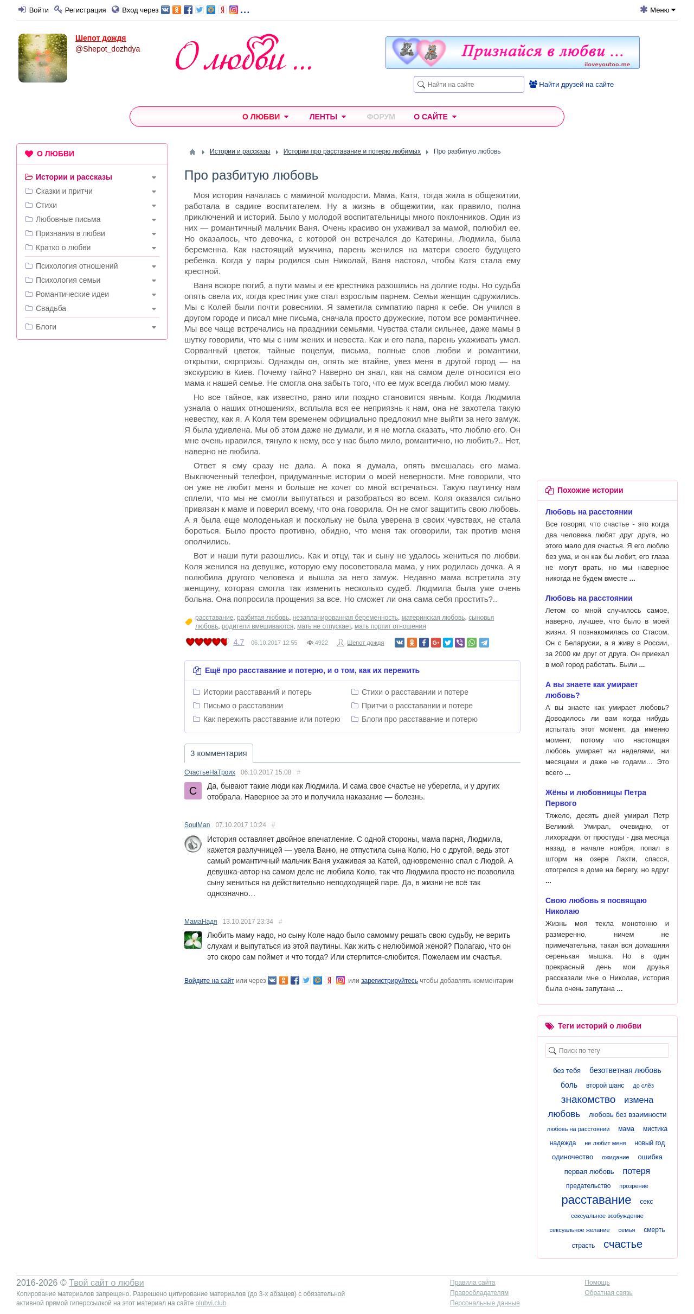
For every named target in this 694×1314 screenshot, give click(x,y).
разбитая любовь (263, 617)
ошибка (650, 1157)
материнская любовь (433, 617)
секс (646, 1201)
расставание (214, 617)
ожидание (615, 1157)
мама (626, 1129)
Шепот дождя (100, 38)
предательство (588, 1186)
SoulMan (197, 825)
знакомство (588, 1099)
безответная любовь (625, 1070)
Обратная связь (608, 1293)
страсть (583, 1245)
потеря (637, 1171)
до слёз (643, 1085)
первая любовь (589, 1171)
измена (638, 1099)
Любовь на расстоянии (589, 511)
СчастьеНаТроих (209, 772)
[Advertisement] (92, 513)
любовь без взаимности (627, 1114)
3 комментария (218, 753)
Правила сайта (472, 1282)
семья (627, 1230)
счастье (622, 1244)
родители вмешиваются (257, 626)
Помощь (596, 1282)
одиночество (572, 1157)
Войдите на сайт (209, 981)
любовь (564, 1114)
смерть (654, 1230)
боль (569, 1085)
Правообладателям (479, 1293)
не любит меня (605, 1143)
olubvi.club (211, 1303)
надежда (563, 1143)
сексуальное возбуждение (607, 1216)
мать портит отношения (390, 626)
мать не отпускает (324, 626)
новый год (649, 1143)
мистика (655, 1129)
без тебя (567, 1071)
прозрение (633, 1186)
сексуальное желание (580, 1230)
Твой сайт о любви (106, 1282)
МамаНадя (200, 921)
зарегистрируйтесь (389, 981)
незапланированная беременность (345, 617)
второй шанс (605, 1085)
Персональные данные (485, 1303)
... (205, 9)
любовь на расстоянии (578, 1129)
